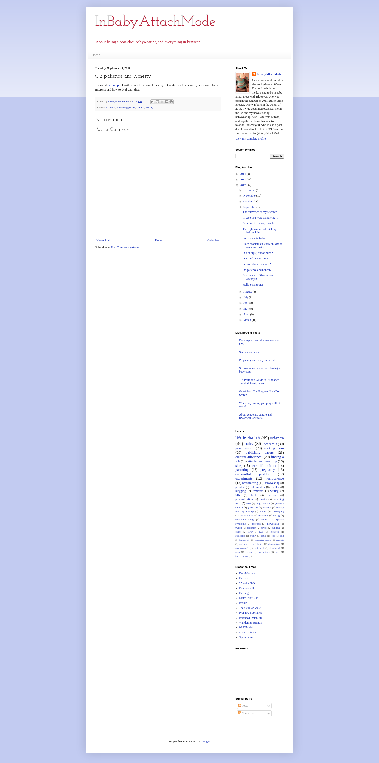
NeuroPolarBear (248, 598)
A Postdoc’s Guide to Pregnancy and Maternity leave (260, 381)
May (246, 308)
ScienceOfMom (248, 632)
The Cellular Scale (250, 608)
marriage (280, 540)
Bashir (243, 603)
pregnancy (268, 470)
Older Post (213, 240)
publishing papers (126, 107)
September (249, 207)
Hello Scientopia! (253, 284)
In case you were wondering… (260, 217)
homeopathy (244, 540)
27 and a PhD (247, 583)
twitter (238, 527)
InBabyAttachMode (155, 22)
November (249, 195)
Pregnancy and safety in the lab (257, 360)
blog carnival (263, 503)
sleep (239, 466)
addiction (251, 527)
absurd (262, 511)
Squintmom (246, 637)
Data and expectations (255, 258)
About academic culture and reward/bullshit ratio (255, 416)
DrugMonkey (247, 573)
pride (237, 552)
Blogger (205, 741)
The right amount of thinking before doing (259, 230)
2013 (243, 179)
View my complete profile (250, 138)
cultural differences (249, 457)
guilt (281, 535)
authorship (240, 535)
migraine (243, 544)
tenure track (264, 552)
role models (257, 487)
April (246, 314)
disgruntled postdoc (252, 474)
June (246, 303)
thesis (277, 552)
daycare (272, 495)
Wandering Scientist (250, 622)
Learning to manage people (258, 223)
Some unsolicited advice (257, 238)
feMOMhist (246, 627)
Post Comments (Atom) (125, 247)
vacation (266, 507)
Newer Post (103, 240)
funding (276, 527)
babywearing (271, 483)
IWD (250, 531)
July (246, 297)
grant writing (244, 448)
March (247, 320)
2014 (243, 174)
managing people (263, 540)
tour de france (241, 556)
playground (274, 548)
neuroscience (275, 478)
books (263, 499)
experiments (243, 478)
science (140, 107)
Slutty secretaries (249, 352)
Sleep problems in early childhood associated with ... (263, 245)
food (273, 535)
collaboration (246, 515)
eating (276, 515)
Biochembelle (247, 588)
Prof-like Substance (250, 612)
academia (110, 107)
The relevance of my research (260, 212)
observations (274, 544)
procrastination (244, 499)
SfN (237, 495)
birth (254, 495)
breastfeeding (250, 483)
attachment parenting (262, 461)
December (249, 190)
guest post (253, 507)
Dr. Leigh (244, 593)
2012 (243, 185)
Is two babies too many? (257, 264)
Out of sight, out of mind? (258, 253)
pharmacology (242, 548)
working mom (273, 448)
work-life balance (264, 466)
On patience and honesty (257, 270)
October (248, 201)
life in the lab (247, 437)
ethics (264, 519)
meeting (256, 523)
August (248, 291)
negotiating (258, 544)
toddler (275, 487)
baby (248, 443)
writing (149, 107)
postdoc (239, 487)
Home (95, 55)
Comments (246, 713)
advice (264, 527)
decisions (263, 515)
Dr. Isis (243, 578)
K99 (261, 531)
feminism (258, 491)
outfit (238, 531)
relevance (249, 552)
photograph (259, 548)
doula (263, 535)
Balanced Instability (250, 617)
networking (273, 523)
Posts (243, 705)
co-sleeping (278, 511)
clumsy (253, 535)
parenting (241, 470)
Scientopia (114, 85)
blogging (240, 491)
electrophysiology (244, 519)
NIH (248, 503)
